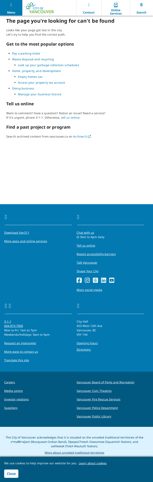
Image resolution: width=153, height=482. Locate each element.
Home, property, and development (36, 71)
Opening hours (87, 343)
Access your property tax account (41, 82)
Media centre (13, 391)
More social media (89, 290)
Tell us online (86, 245)
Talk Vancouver (87, 263)
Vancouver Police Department (97, 408)
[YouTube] (111, 280)
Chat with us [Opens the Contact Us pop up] (85, 233)
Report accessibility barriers (96, 254)
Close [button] (11, 473)
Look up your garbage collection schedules (48, 65)
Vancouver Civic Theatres (94, 391)
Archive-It (82, 136)
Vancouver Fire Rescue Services (98, 399)
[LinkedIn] (103, 280)
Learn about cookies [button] (93, 463)
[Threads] (95, 280)
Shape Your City (88, 271)
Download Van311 (16, 233)
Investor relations (16, 399)
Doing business (23, 88)
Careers (9, 382)
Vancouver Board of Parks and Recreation (105, 382)
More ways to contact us (21, 352)
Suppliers (11, 408)
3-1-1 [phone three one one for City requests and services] (7, 321)
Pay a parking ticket (26, 53)
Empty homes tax (30, 77)
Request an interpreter (20, 343)
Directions (84, 350)
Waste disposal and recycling (33, 59)
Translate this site (16, 360)
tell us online (70, 117)
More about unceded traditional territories (74, 453)
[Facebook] (79, 280)
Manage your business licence (39, 94)
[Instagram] (87, 280)
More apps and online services (25, 241)
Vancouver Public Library (94, 416)
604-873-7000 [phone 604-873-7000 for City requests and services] (13, 326)
